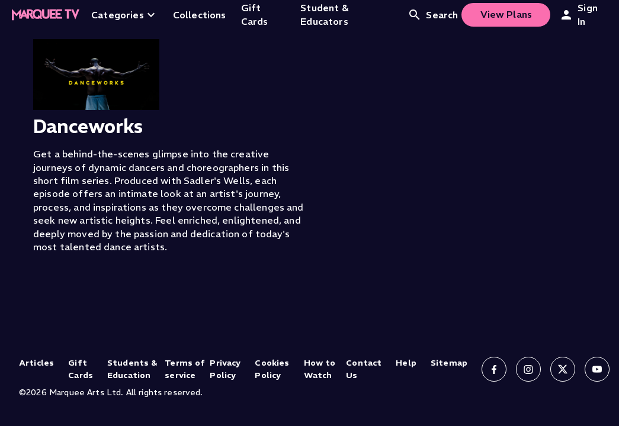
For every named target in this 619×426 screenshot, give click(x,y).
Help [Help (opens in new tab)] (406, 362)
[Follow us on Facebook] (494, 369)
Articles (36, 362)
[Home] (45, 15)
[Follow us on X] (562, 369)
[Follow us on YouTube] (597, 369)
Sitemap (449, 362)
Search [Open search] (433, 15)
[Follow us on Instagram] (528, 369)
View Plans (506, 14)
